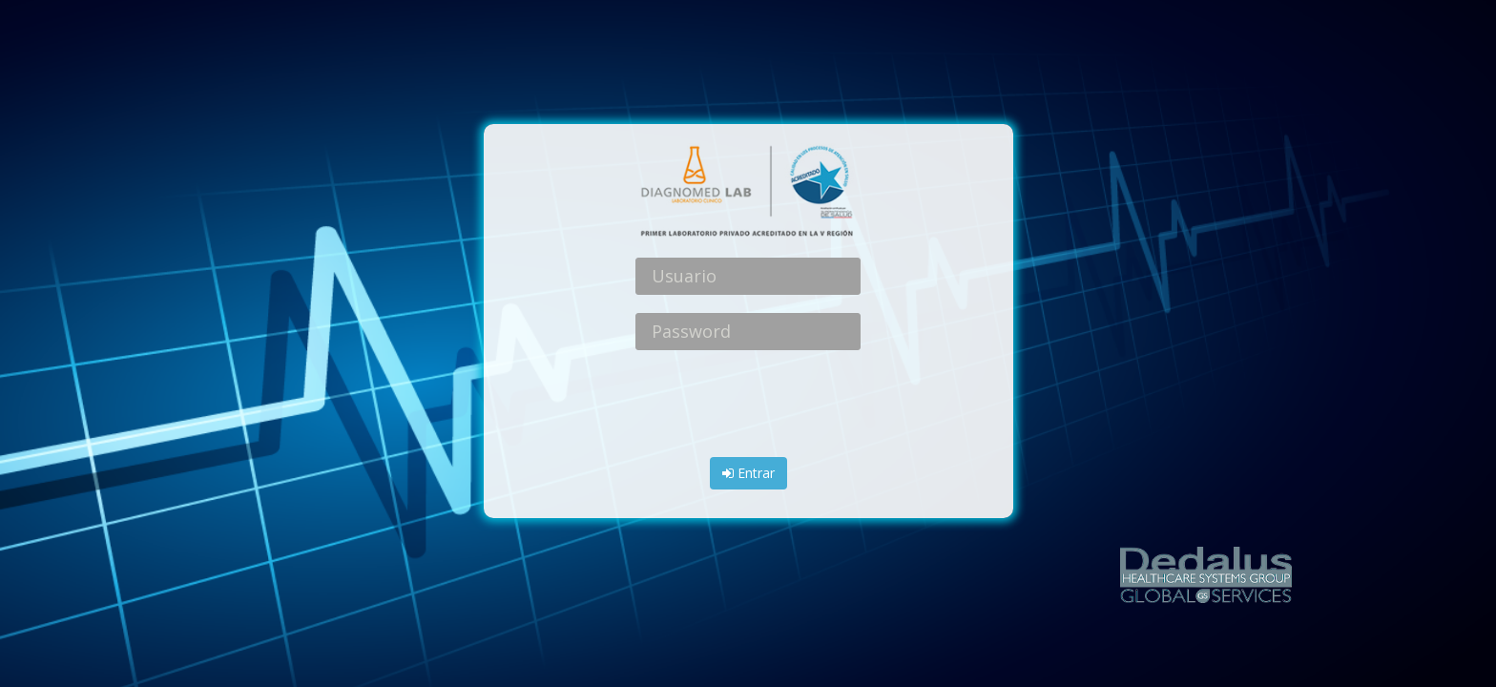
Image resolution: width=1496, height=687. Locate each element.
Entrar (748, 473)
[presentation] (748, 405)
